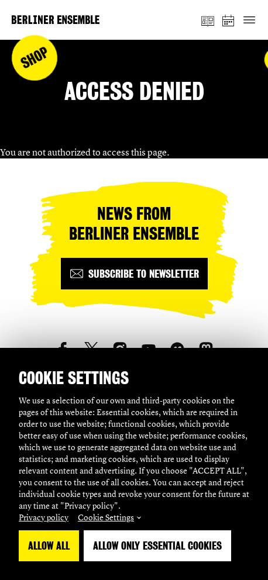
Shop (34, 58)
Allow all (49, 546)
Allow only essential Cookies (157, 546)
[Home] (55, 19)
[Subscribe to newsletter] (134, 273)
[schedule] (228, 20)
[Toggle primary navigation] (249, 20)
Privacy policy (43, 517)
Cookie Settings (106, 517)
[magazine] (207, 20)
